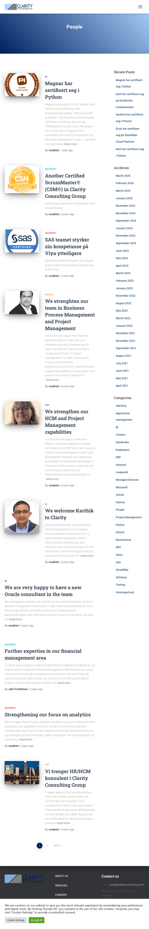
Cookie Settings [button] (15, 920)
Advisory (50, 169)
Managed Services (127, 479)
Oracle (120, 494)
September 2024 (126, 220)
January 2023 (124, 288)
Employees (122, 449)
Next (57, 845)
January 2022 (124, 325)
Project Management (129, 517)
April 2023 (122, 265)
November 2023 (125, 235)
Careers (121, 434)
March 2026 (123, 175)
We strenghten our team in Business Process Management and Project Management (70, 314)
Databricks (122, 442)
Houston (121, 464)
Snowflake (122, 569)
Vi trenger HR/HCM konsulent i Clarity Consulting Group (68, 778)
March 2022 (123, 318)
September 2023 (126, 243)
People (49, 294)
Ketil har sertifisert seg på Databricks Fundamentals (130, 101)
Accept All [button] (36, 920)
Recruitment (123, 539)
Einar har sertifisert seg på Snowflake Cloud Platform (127, 135)
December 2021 (125, 333)
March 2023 (123, 273)
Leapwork (122, 472)
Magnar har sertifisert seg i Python (62, 90)
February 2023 (125, 280)
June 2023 (122, 250)
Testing (120, 584)
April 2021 (122, 385)
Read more (70, 144)
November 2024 (125, 213)
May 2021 (122, 378)
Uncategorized (125, 592)
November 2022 (125, 295)
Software (121, 577)
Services (61, 885)
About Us (61, 875)
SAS (118, 562)
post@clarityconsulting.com (127, 884)
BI (46, 76)
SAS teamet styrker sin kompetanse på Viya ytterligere (67, 246)
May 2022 (122, 310)
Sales (119, 554)
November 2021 (125, 340)
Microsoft (122, 487)
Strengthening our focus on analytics (48, 714)
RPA (118, 547)
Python (120, 524)
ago (66, 150)
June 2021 (122, 370)
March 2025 (123, 190)
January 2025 (124, 198)
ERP (47, 405)
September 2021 (126, 348)
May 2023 (122, 258)
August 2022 (123, 303)
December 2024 (125, 205)
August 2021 (123, 355)
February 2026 (125, 183)
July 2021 (122, 363)
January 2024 (124, 228)
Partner (120, 502)
